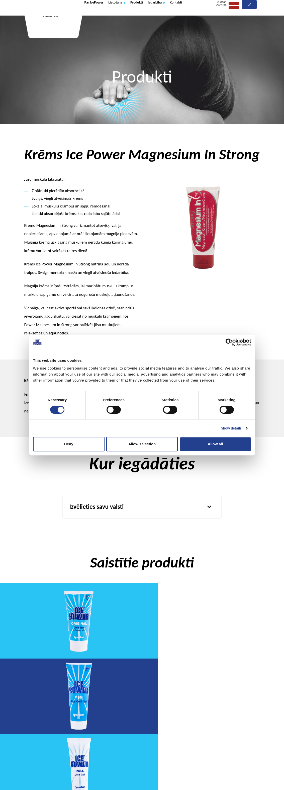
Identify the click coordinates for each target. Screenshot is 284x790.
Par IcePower (97, 16)
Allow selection (142, 444)
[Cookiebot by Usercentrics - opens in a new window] (229, 342)
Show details (231, 428)
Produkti (153, 16)
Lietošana (127, 16)
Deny (68, 444)
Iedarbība (178, 16)
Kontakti (93, 33)
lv (249, 17)
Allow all (215, 444)
